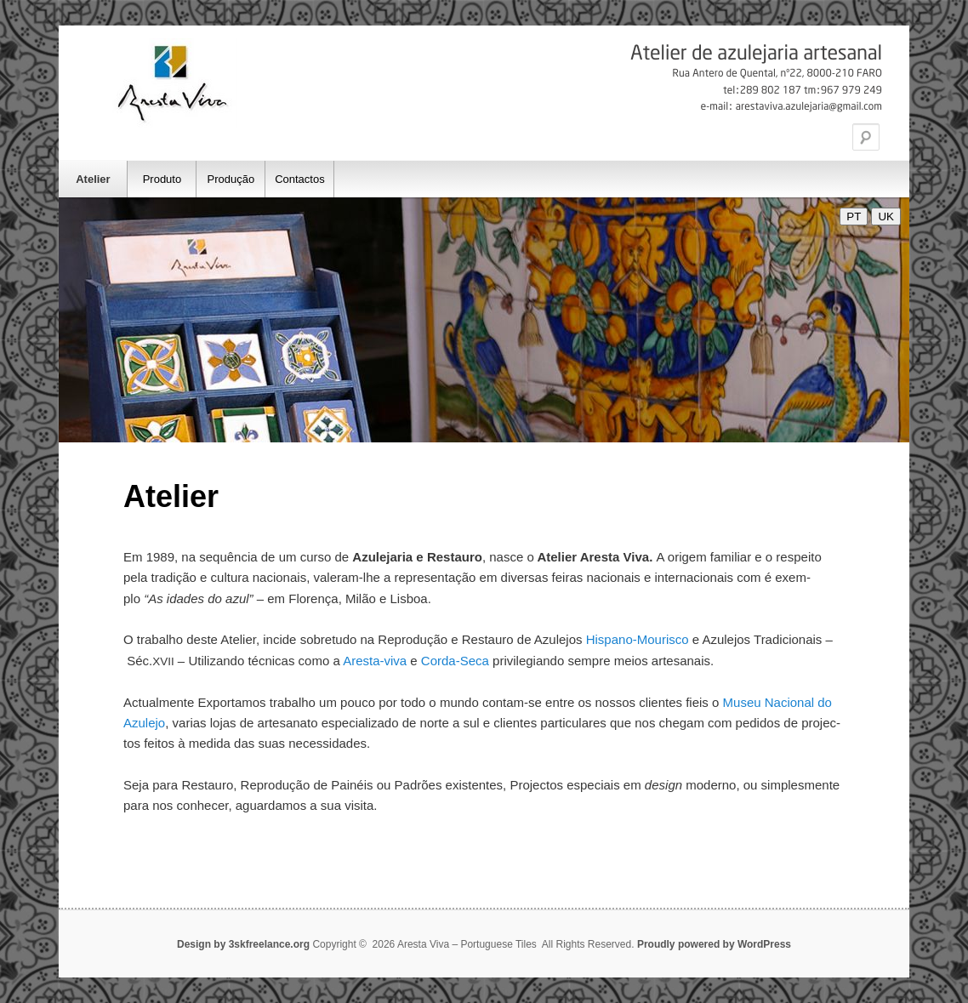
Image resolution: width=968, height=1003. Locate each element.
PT (853, 216)
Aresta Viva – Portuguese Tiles (173, 83)
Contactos (300, 179)
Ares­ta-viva (375, 660)
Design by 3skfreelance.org (244, 944)
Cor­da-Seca (457, 660)
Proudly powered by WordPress (714, 944)
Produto (162, 179)
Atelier (93, 179)
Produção (231, 179)
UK (886, 216)
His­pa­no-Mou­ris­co (637, 639)
